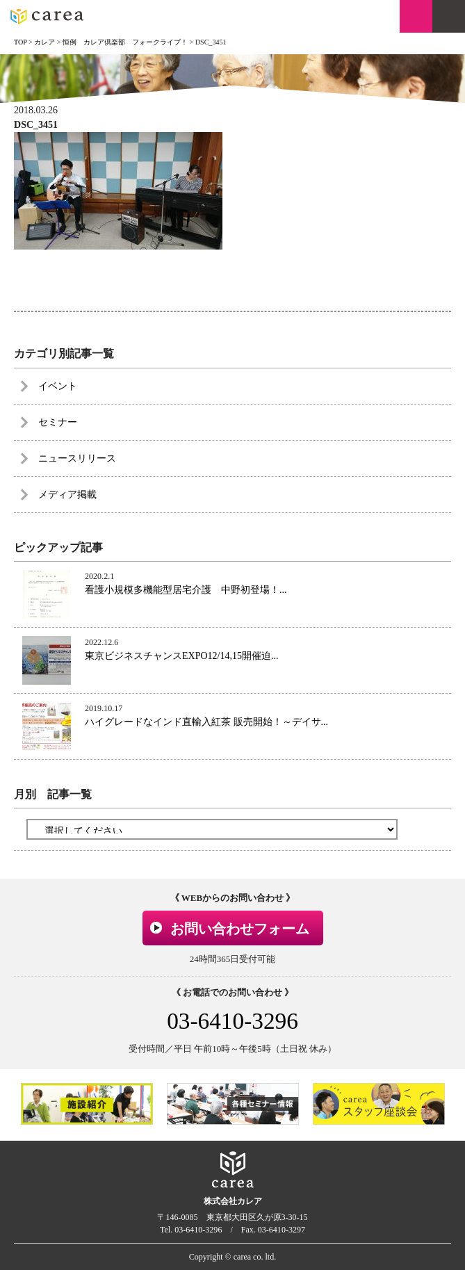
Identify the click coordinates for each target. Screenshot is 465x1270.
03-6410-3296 (232, 1021)
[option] (87, 1103)
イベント (57, 386)
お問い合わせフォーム (239, 928)
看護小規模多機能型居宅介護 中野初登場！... (186, 590)
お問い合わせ (416, 16)
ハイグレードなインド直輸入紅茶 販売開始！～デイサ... (206, 722)
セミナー (57, 422)
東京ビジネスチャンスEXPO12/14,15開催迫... (181, 656)
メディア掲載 (67, 494)
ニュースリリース (77, 458)
